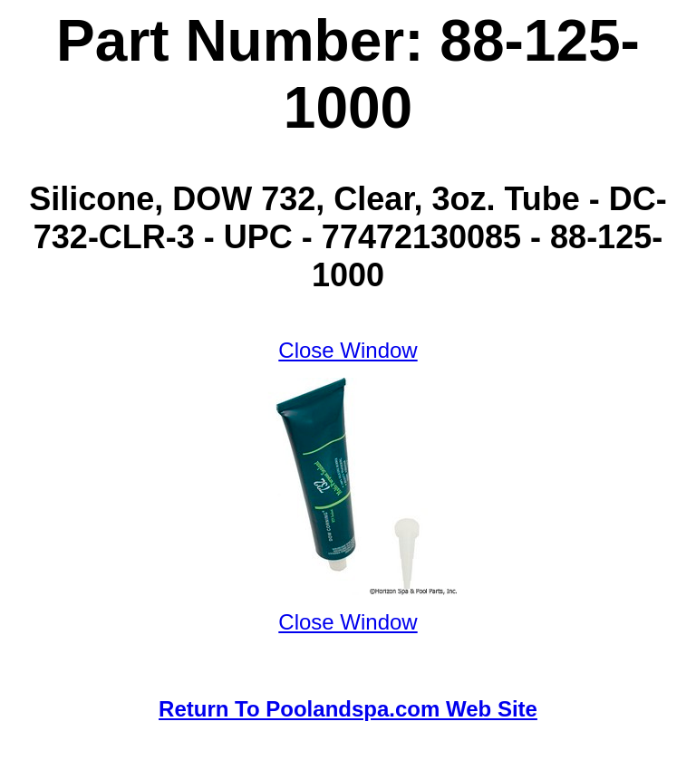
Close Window (347, 350)
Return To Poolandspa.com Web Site (348, 709)
